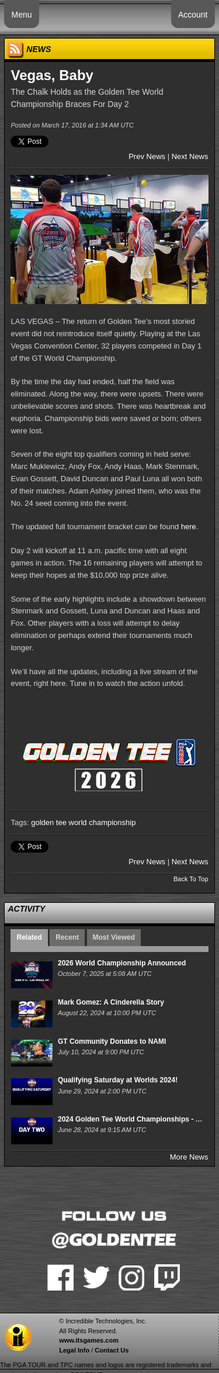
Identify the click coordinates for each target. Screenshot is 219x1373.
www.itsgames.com (89, 1340)
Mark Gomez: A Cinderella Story (111, 1002)
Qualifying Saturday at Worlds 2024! (118, 1080)
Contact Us (111, 1350)
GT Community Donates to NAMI (112, 1041)
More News (189, 1157)
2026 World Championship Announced (122, 963)
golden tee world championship (83, 822)
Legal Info (74, 1350)
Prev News (146, 156)
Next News (190, 156)
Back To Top (190, 878)
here (188, 526)
